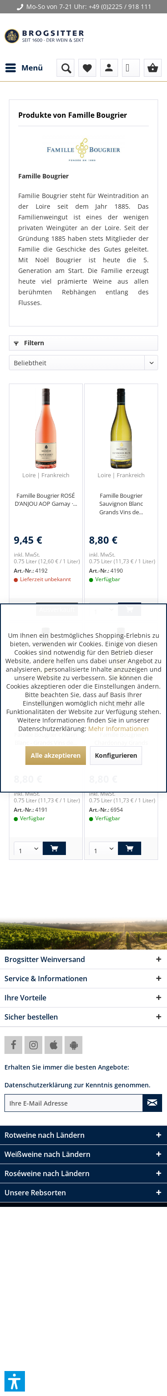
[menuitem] (23, 68)
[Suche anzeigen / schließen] (65, 68)
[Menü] (23, 68)
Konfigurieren (116, 755)
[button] (14, 1381)
